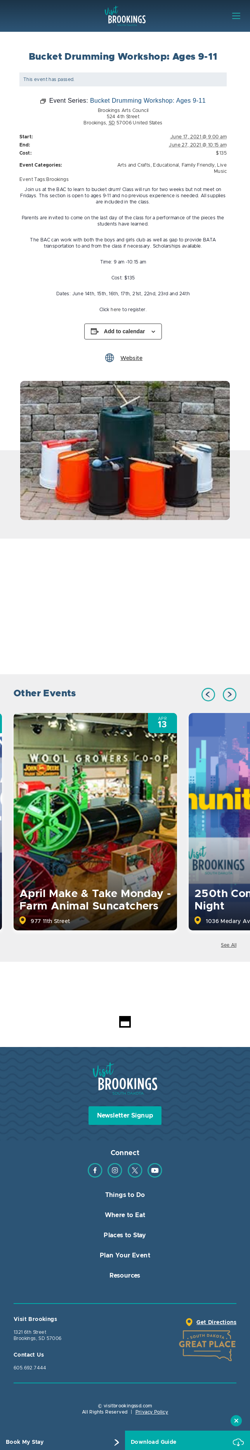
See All (228, 945)
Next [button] (229, 694)
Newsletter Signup (125, 1115)
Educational (166, 165)
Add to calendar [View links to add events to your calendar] (124, 331)
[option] (125, 450)
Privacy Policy (151, 1412)
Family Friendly (198, 165)
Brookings (57, 179)
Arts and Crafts (134, 165)
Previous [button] (208, 694)
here (115, 309)
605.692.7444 (30, 1368)
